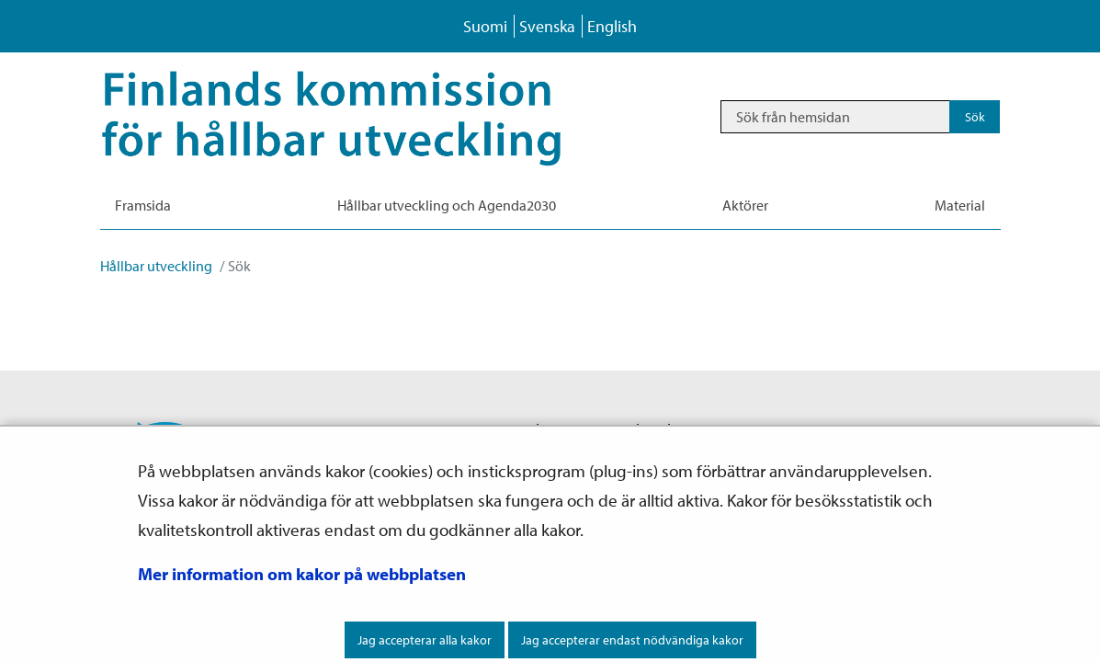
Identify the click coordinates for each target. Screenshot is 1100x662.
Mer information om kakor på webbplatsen (302, 574)
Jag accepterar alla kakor (424, 640)
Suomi (485, 26)
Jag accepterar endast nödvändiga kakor (632, 640)
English (612, 26)
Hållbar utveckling (156, 266)
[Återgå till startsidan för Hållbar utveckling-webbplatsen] (358, 116)
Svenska (547, 26)
